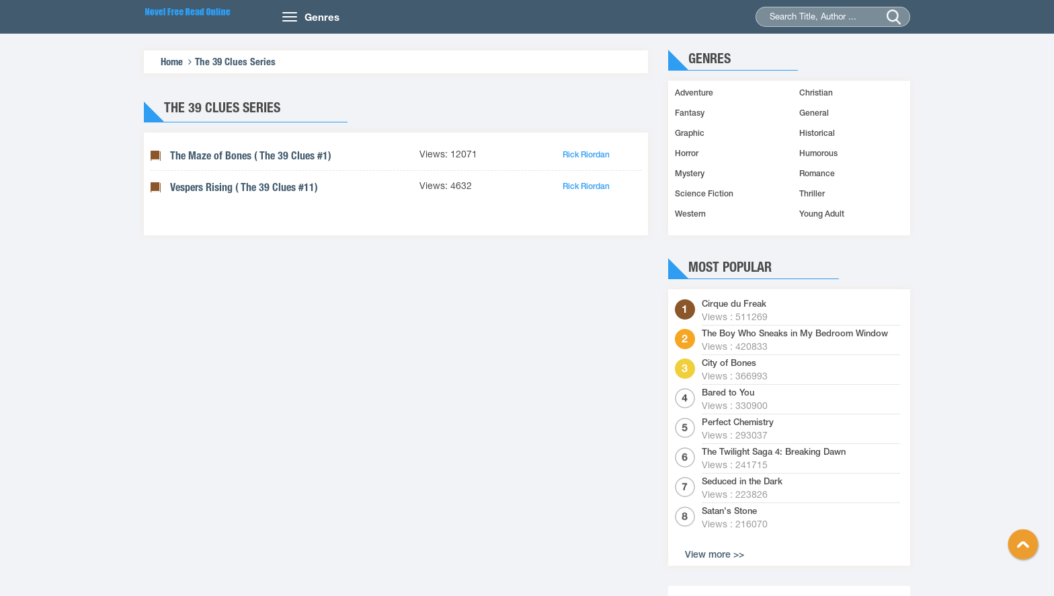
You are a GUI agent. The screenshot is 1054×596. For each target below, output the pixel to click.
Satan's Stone (729, 511)
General (814, 113)
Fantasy (689, 113)
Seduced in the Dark (742, 481)
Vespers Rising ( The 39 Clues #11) (244, 187)
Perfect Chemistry (738, 422)
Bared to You (728, 393)
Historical (817, 133)
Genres (322, 17)
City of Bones (729, 363)
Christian (816, 93)
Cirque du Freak (734, 304)
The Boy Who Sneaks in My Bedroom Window (795, 333)
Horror (686, 153)
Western (690, 214)
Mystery (689, 173)
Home (172, 61)
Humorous (818, 153)
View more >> (714, 554)
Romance (817, 173)
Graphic (689, 133)
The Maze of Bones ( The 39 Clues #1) (250, 155)
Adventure (694, 93)
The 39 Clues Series (235, 61)
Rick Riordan (586, 154)
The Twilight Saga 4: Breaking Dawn (774, 452)
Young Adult (821, 214)
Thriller (812, 193)
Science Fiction (704, 193)
